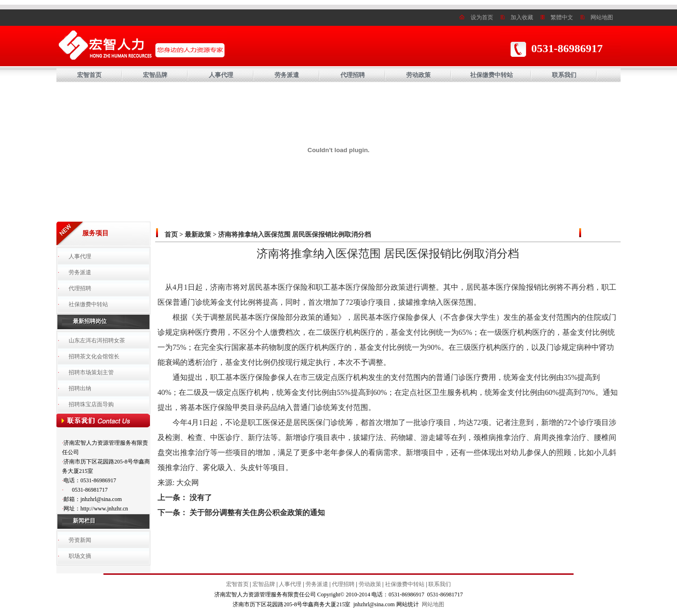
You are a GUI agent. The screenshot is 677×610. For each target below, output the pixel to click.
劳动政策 (418, 74)
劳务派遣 (287, 74)
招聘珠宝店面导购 (91, 404)
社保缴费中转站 (491, 74)
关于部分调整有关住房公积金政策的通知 (257, 513)
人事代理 (221, 74)
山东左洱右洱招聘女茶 (97, 340)
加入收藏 (522, 17)
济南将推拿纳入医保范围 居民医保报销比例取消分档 (294, 234)
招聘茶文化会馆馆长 (94, 356)
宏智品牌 (155, 74)
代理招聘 (352, 74)
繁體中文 (562, 17)
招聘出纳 (80, 388)
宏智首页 (89, 74)
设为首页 (482, 17)
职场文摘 (80, 556)
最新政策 (198, 234)
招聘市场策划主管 (91, 372)
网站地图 (601, 17)
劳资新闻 (80, 540)
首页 (171, 234)
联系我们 (564, 74)
